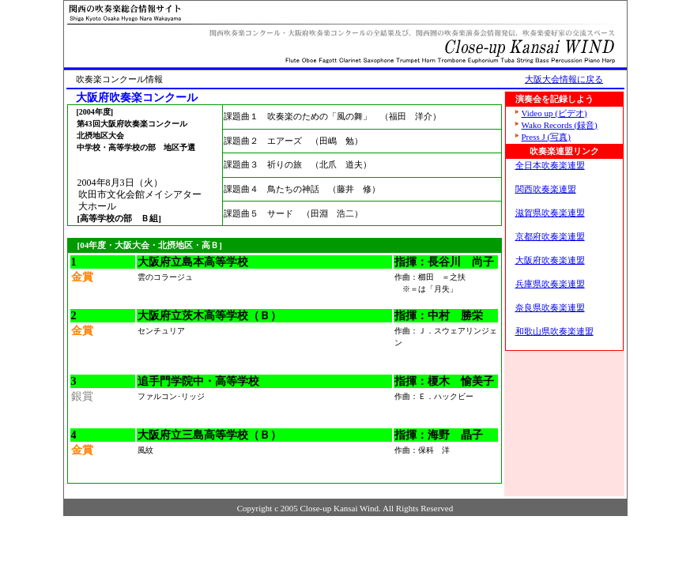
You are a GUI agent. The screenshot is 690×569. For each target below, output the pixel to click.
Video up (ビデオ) (551, 113)
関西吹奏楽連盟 (545, 189)
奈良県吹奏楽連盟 (550, 307)
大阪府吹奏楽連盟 (550, 260)
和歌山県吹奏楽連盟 (554, 331)
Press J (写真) (543, 136)
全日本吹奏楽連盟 (550, 165)
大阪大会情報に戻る (564, 79)
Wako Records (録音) (556, 125)
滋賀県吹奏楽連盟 (550, 212)
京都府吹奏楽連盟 (550, 236)
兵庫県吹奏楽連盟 (550, 283)
